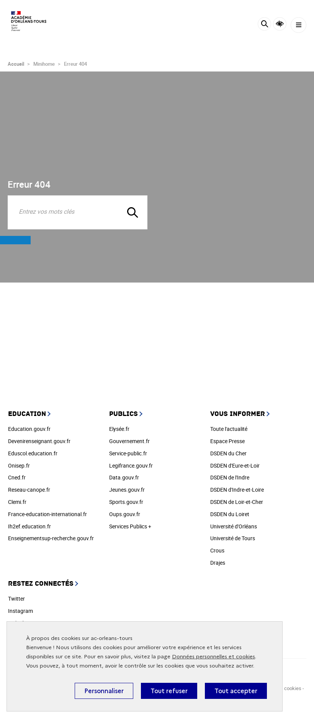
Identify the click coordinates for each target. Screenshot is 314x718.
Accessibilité (279, 24)
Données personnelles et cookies (213, 657)
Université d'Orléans (233, 526)
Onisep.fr (19, 465)
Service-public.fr (128, 453)
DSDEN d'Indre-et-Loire (237, 489)
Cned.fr (17, 477)
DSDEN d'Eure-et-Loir (235, 465)
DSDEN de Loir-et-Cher (236, 501)
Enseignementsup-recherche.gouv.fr (51, 538)
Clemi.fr (17, 501)
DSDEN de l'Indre (229, 477)
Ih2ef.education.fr (29, 526)
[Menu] (298, 25)
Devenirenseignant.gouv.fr (39, 441)
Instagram (20, 610)
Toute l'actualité (228, 428)
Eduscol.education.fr (32, 453)
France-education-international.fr (47, 514)
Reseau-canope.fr (29, 489)
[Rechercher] (264, 25)
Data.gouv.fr (124, 477)
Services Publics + (130, 526)
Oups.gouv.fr (124, 514)
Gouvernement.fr (129, 441)
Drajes (217, 562)
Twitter (16, 598)
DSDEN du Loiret (229, 514)
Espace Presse (227, 441)
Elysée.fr (119, 428)
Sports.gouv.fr (126, 501)
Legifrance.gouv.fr (131, 465)
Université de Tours (232, 538)
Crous (217, 550)
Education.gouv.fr (29, 428)
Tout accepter (235, 690)
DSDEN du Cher (228, 453)
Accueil (16, 63)
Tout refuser (169, 690)
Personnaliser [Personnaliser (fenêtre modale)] (104, 690)
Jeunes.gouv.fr (127, 489)
